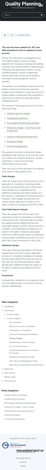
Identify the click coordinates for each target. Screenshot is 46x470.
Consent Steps (13, 314)
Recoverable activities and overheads (23, 123)
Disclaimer (23, 462)
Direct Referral (15, 322)
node (11, 35)
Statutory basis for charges (18, 113)
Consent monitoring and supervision (22, 137)
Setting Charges (16, 338)
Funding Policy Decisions (14, 399)
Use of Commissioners (18, 346)
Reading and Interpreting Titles (22, 357)
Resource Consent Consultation (22, 326)
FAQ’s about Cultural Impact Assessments (26, 365)
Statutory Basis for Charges (15, 395)
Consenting (9, 310)
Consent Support (14, 318)
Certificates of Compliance (20, 330)
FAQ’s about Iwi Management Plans (23, 361)
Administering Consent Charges (22, 342)
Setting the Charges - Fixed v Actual (19, 407)
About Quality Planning (23, 458)
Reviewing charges (15, 141)
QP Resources (10, 381)
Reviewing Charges (12, 415)
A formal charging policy (17, 146)
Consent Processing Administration (23, 334)
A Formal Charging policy (14, 419)
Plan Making (9, 306)
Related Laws (9, 377)
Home (5, 35)
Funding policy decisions (17, 118)
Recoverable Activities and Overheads (20, 403)
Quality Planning (23, 4)
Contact (23, 466)
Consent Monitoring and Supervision (19, 411)
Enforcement (9, 373)
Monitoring (8, 369)
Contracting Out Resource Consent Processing (23, 351)
